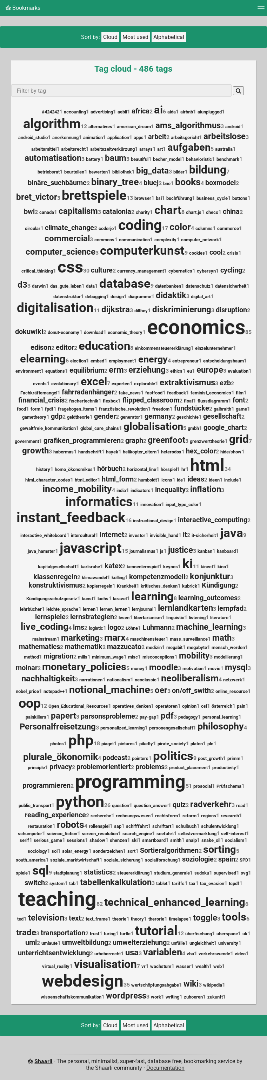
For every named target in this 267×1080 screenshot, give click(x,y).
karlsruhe (90, 566)
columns (204, 228)
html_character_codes (47, 480)
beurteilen (74, 172)
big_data (152, 171)
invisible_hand (164, 535)
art (160, 149)
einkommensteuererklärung (163, 348)
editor (65, 347)
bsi (159, 198)
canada (46, 212)
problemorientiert (103, 767)
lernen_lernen (113, 609)
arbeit (157, 137)
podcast (114, 758)
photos (57, 743)
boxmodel (220, 183)
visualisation (105, 964)
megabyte (197, 647)
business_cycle (212, 198)
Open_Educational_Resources (78, 706)
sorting (219, 849)
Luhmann (157, 627)
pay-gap (148, 717)
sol (55, 851)
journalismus (142, 551)
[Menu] (261, 10)
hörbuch (109, 469)
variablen (162, 952)
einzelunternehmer (214, 348)
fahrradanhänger (88, 392)
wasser (183, 966)
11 (97, 310)
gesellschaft (222, 416)
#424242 (50, 111)
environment (28, 371)
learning (152, 596)
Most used (135, 37)
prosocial (202, 786)
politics (173, 756)
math (222, 638)
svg (244, 873)
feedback (176, 392)
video (240, 953)
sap (117, 826)
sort (131, 851)
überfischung (198, 933)
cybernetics (180, 271)
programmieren (46, 785)
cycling (231, 270)
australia (224, 149)
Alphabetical (168, 37)
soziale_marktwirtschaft (74, 860)
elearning (43, 359)
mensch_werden (228, 647)
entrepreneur (185, 361)
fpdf (49, 409)
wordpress (126, 996)
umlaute (49, 943)
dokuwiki (29, 332)
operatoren (166, 706)
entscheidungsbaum (223, 361)
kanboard (226, 551)
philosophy (221, 726)
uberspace (227, 933)
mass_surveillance (189, 639)
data (90, 286)
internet (112, 535)
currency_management (140, 271)
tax (192, 883)
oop (30, 703)
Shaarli (43, 1061)
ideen (214, 480)
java (231, 533)
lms (78, 627)
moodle (163, 667)
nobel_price (27, 691)
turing (109, 933)
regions (208, 815)
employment (121, 361)
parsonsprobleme (108, 716)
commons (104, 239)
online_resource (231, 691)
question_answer (151, 805)
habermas (63, 451)
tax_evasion (212, 883)
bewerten (98, 172)
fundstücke (191, 408)
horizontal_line (141, 469)
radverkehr (211, 804)
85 (248, 332)
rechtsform (166, 815)
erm (116, 370)
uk (244, 933)
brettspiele (94, 195)
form (35, 409)
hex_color (201, 451)
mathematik (83, 647)
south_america (31, 860)
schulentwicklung (218, 826)
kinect (207, 566)
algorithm (52, 123)
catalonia (116, 212)
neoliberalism (190, 678)
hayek (112, 451)
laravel (120, 598)
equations (55, 371)
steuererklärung (133, 873)
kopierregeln (99, 586)
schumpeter (30, 833)
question (120, 805)
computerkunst (142, 250)
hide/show (230, 451)
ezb (225, 383)
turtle (125, 933)
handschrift (89, 451)
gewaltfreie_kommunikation (48, 428)
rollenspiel (99, 826)
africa (140, 111)
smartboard (154, 840)
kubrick (189, 586)
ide (180, 480)
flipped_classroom (150, 400)
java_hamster (41, 551)
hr (183, 469)
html (207, 465)
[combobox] (121, 90)
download (93, 332)
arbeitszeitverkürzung (112, 149)
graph (134, 441)
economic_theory (125, 332)
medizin (154, 647)
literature (219, 617)
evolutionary (63, 383)
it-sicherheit (204, 535)
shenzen (118, 840)
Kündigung (218, 585)
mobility (194, 656)
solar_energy (75, 851)
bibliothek (122, 172)
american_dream (134, 126)
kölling (118, 577)
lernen (89, 609)
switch (35, 883)
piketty (146, 743)
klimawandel (94, 577)
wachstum (160, 966)
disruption (231, 310)
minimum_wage (108, 657)
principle (36, 767)
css (70, 266)
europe (209, 370)
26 (107, 805)
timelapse (178, 919)
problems (150, 767)
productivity (224, 767)
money (138, 668)
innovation (150, 504)
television (46, 918)
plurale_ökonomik (60, 756)
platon (197, 743)
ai (158, 110)
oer (161, 690)
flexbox (110, 401)
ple (210, 743)
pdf (167, 716)
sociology (37, 851)
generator (130, 417)
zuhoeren (193, 997)
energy (153, 359)
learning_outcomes (208, 598)
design (117, 296)
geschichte (187, 417)
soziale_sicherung (122, 860)
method (31, 657)
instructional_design (153, 520)
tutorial (156, 930)
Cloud (110, 37)
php (81, 740)
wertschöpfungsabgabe (155, 985)
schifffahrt (137, 826)
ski (135, 840)
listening (197, 617)
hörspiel (169, 469)
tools (234, 917)
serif (24, 840)
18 (97, 743)
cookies (197, 253)
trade (26, 932)
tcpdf (234, 883)
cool (215, 252)
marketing (80, 638)
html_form (118, 479)
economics (196, 327)
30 (86, 270)
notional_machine (109, 689)
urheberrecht (107, 953)
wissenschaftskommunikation (71, 997)
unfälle (178, 943)
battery (93, 159)
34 (228, 469)
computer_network (200, 239)
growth (35, 451)
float (188, 401)
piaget (107, 743)
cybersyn (206, 271)
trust (94, 933)
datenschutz (198, 286)
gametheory (34, 417)
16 (128, 520)
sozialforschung (161, 860)
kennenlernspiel (143, 566)
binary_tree (115, 181)
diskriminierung (181, 309)
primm (233, 758)
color (180, 226)
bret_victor (36, 197)
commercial (67, 238)
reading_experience (55, 815)
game (241, 409)
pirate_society (172, 743)
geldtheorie (78, 417)
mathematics (39, 647)
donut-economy (63, 332)
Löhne (132, 628)
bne (167, 183)
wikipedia (212, 985)
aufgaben (189, 147)
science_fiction (62, 833)
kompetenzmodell (157, 577)
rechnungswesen (133, 815)
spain (226, 859)
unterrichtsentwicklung (54, 953)
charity (143, 212)
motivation (192, 668)
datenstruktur (67, 296)
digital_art (201, 296)
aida (171, 111)
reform (189, 815)
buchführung (179, 198)
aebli (122, 111)
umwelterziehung (140, 942)
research (230, 815)
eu (189, 371)
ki (187, 563)
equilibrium (86, 370)
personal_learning (220, 717)
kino (222, 566)
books (188, 181)
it (185, 535)
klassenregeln (55, 577)
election (78, 361)
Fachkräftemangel (38, 392)
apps (138, 137)
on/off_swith (191, 691)
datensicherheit (230, 286)
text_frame (97, 919)
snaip (191, 840)
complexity (165, 239)
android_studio (33, 137)
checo (212, 212)
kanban (205, 551)
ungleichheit (201, 943)
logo (114, 627)
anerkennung (65, 137)
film (239, 392)
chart (167, 210)
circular (32, 228)
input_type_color (182, 504)
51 (189, 786)
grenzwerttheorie (207, 441)
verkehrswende (214, 953)
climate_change (69, 228)
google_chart (223, 428)
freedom (160, 409)
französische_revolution (123, 409)
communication (134, 239)
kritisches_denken (159, 586)
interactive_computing (212, 520)
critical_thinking (37, 271)
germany (158, 416)
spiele (22, 873)
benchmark (227, 159)
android (232, 126)
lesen (124, 617)
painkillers (36, 717)
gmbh (193, 428)
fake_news (130, 392)
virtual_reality (55, 966)
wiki (191, 984)
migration (58, 656)
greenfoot (166, 440)
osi (204, 706)
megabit (174, 647)
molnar (27, 668)
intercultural (83, 535)
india (121, 490)
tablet (161, 883)
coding (140, 225)
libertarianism (148, 617)
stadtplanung (66, 873)
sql (40, 870)
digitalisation (55, 307)
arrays (146, 149)
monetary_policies (84, 667)
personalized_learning (122, 728)
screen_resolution (100, 833)
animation (93, 137)
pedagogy (188, 717)
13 (130, 198)
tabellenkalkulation (116, 882)
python (80, 801)
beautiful (139, 159)
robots (70, 824)
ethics (176, 371)
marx (115, 637)
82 (99, 904)
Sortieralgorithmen (169, 850)
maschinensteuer (147, 639)
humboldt (147, 480)
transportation (63, 933)
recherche (101, 815)
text (75, 918)
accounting (75, 111)
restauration (40, 826)
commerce (228, 228)
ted (20, 919)
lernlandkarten (185, 608)
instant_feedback (70, 517)
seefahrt (165, 833)
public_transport (35, 805)
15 (125, 551)
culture (102, 270)
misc (133, 657)
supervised (225, 873)
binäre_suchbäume (57, 183)
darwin (39, 286)
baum (115, 158)
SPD (244, 860)
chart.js (193, 212)
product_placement (188, 767)
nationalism (118, 679)
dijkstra (115, 309)
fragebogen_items (76, 409)
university (228, 943)
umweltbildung (85, 942)
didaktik (171, 295)
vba (190, 953)
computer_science (60, 252)
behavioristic (199, 159)
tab (72, 883)
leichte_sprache (62, 609)
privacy (60, 767)
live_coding (44, 626)
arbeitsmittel (43, 149)
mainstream (44, 639)
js (161, 551)
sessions (76, 840)
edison (41, 347)
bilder (179, 172)
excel (94, 381)
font (239, 400)
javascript (91, 548)
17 (165, 228)
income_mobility (77, 488)
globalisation (153, 426)
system (57, 883)
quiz (179, 805)
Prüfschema (228, 786)
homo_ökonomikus (74, 469)
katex (113, 566)
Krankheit (126, 586)
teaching (57, 899)
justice (180, 550)
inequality (170, 490)
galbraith (222, 409)
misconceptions (158, 657)
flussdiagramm (213, 401)
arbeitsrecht (73, 149)
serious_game (48, 840)
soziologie (198, 859)
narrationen (90, 679)
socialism (234, 840)
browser (142, 198)
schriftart (161, 826)
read (240, 805)
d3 (22, 285)
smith (175, 840)
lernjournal (142, 609)
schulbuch (186, 826)
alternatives (100, 126)
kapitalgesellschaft (57, 566)
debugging (95, 296)
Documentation (165, 1068)
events (40, 383)
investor (137, 535)
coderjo (106, 228)
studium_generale (172, 873)
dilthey (141, 310)
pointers (140, 758)
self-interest (233, 833)
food (21, 409)
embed (97, 361)
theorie (119, 919)
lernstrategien (92, 617)
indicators (141, 490)
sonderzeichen (108, 851)
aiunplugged (210, 111)
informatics (99, 501)
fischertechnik (83, 401)
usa (132, 952)
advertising (102, 111)
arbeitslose (224, 136)
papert (63, 716)
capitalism (78, 211)
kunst (87, 598)
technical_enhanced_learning (174, 902)
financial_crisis (41, 400)
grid (239, 439)
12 (84, 126)
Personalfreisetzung (58, 727)
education (104, 346)
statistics (98, 872)
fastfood (153, 392)
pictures (126, 743)
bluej (151, 183)
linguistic (175, 617)
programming (130, 781)
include (231, 480)
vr (143, 966)
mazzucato (124, 647)
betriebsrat (49, 172)
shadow (97, 840)
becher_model (167, 159)
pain (241, 706)
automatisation (53, 158)
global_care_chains (99, 428)
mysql (236, 667)
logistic (96, 628)
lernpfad (230, 608)
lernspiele (50, 617)
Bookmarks (23, 8)
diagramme (139, 296)
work (156, 997)
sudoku (201, 873)
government (27, 441)
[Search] (238, 90)
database (125, 283)
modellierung (227, 657)
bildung (207, 169)
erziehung (147, 370)
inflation (205, 489)
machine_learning (209, 627)
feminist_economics (211, 392)
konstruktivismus (55, 585)
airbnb (186, 111)
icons (166, 480)
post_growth (210, 758)
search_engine (137, 833)
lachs (103, 598)
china (231, 212)
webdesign (83, 981)
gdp (56, 416)
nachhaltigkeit (48, 678)
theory (137, 919)
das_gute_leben (65, 286)
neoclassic (145, 679)
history (43, 469)
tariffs (178, 883)
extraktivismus (187, 382)
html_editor (86, 480)
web (217, 966)
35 (127, 984)
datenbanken (168, 286)
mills (82, 657)
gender (105, 416)
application (118, 137)
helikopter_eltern (139, 451)
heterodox (171, 451)
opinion (189, 706)
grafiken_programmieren (82, 441)
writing (172, 997)
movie (214, 668)
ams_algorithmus (188, 125)
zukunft (215, 997)
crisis (232, 253)
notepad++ (54, 691)
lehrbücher (31, 609)
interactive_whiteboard (43, 535)
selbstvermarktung (197, 833)
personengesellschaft (171, 728)
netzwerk (232, 679)
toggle (205, 918)
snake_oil (210, 840)
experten (120, 383)
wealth (202, 966)
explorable (144, 383)
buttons (239, 198)
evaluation (238, 371)
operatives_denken (132, 706)
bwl (29, 212)
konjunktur (210, 576)
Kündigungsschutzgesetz (51, 598)
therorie (156, 919)
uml (31, 942)
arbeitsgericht (185, 137)
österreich (222, 706)
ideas (195, 479)
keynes (170, 566)
